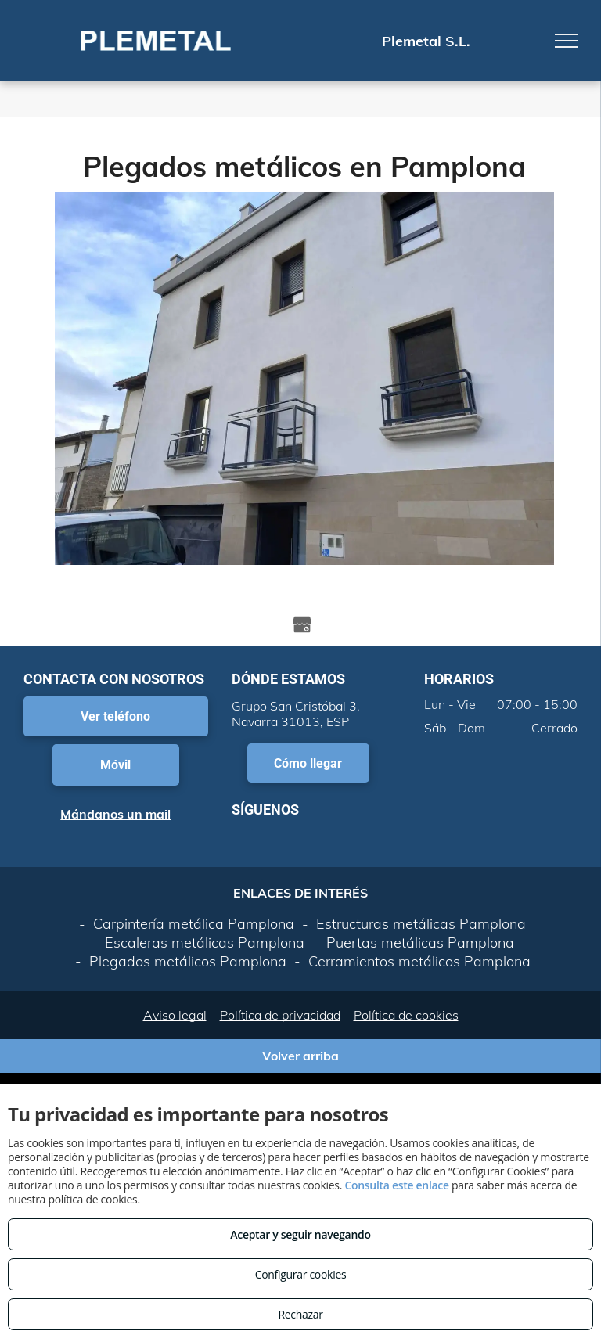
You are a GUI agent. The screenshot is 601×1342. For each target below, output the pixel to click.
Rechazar (300, 1314)
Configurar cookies (301, 1274)
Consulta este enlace (396, 1185)
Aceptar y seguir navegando (300, 1234)
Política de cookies (406, 1015)
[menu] (566, 40)
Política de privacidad (280, 1015)
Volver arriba (300, 1055)
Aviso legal (175, 1015)
